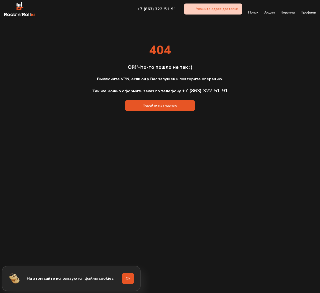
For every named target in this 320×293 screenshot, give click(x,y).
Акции (269, 9)
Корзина (288, 9)
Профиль (308, 9)
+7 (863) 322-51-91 (157, 9)
